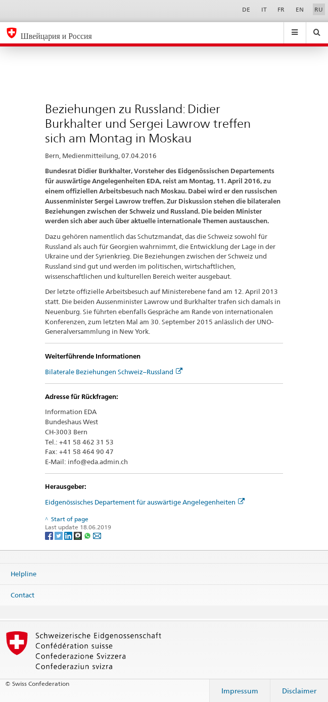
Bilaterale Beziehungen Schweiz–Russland (113, 372)
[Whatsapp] (88, 535)
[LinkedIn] (69, 535)
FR (281, 9)
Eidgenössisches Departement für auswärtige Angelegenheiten (145, 502)
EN (300, 9)
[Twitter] (59, 535)
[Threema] (78, 535)
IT (264, 9)
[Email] (97, 535)
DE (246, 9)
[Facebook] (50, 535)
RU (318, 9)
